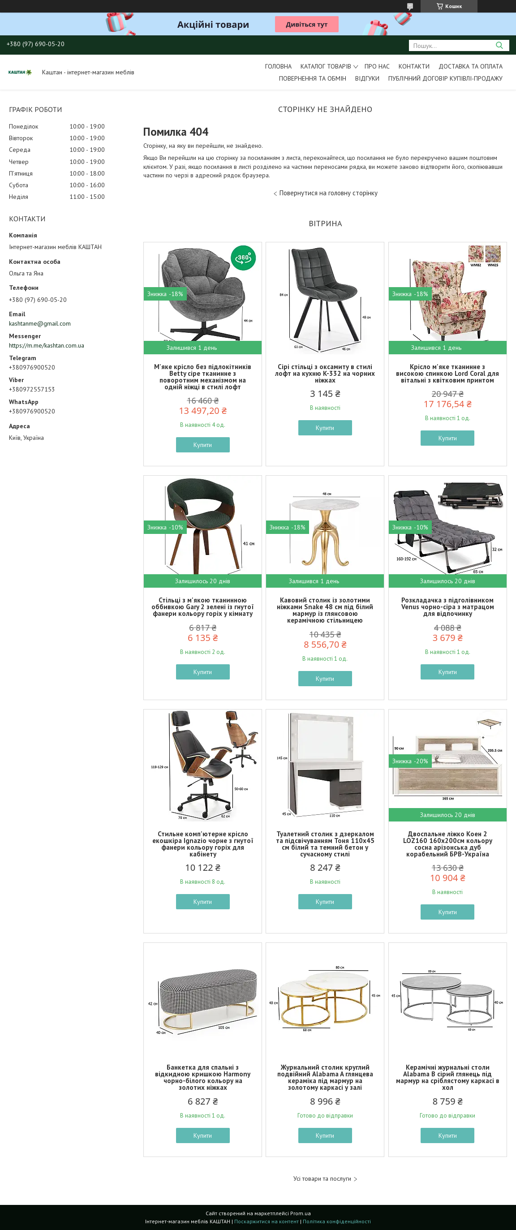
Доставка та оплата (471, 66)
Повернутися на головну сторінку (329, 193)
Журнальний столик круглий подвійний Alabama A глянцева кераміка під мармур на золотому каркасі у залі (325, 1077)
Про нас (377, 66)
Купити (203, 445)
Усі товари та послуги (322, 1179)
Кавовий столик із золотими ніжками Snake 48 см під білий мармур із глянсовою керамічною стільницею (325, 610)
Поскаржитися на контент (266, 1221)
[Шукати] (499, 45)
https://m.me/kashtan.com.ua (46, 345)
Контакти (414, 66)
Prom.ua (300, 1213)
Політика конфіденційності (337, 1221)
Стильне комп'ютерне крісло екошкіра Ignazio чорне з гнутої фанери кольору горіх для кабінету (203, 843)
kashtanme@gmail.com (40, 323)
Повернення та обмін (312, 78)
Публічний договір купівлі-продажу (445, 78)
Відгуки (367, 78)
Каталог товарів (326, 66)
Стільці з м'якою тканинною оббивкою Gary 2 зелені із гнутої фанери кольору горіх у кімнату (202, 607)
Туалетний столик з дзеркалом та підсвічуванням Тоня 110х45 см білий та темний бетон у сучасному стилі (325, 843)
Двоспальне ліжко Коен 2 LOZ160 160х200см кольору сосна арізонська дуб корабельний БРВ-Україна (447, 843)
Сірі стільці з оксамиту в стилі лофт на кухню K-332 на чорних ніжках (325, 373)
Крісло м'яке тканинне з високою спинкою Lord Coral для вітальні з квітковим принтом (447, 373)
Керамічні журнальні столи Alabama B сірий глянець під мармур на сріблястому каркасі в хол (447, 1077)
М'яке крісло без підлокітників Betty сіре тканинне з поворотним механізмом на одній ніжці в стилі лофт (202, 376)
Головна (278, 66)
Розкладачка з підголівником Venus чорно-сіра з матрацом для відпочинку (447, 607)
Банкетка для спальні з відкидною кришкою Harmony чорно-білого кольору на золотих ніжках (202, 1077)
